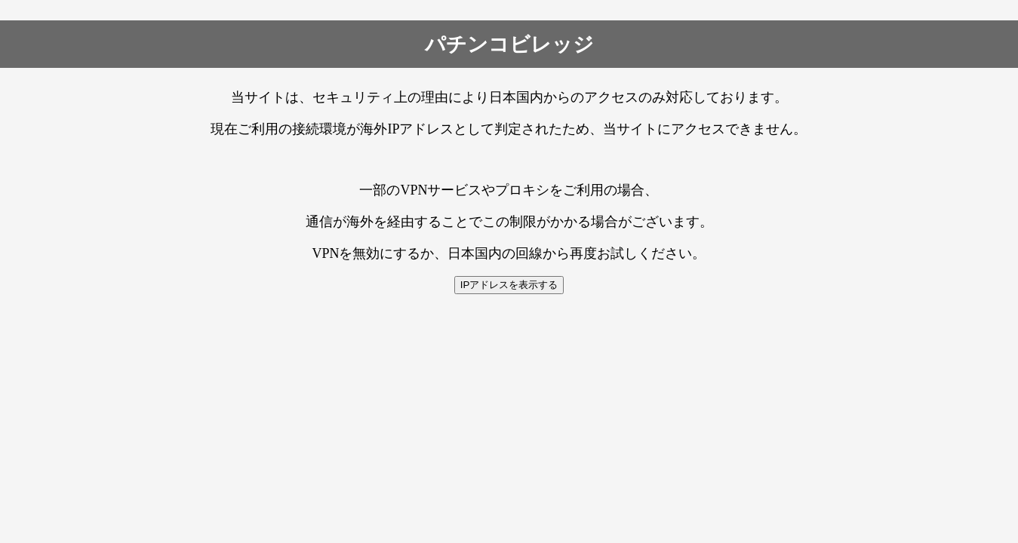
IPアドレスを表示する (509, 284)
